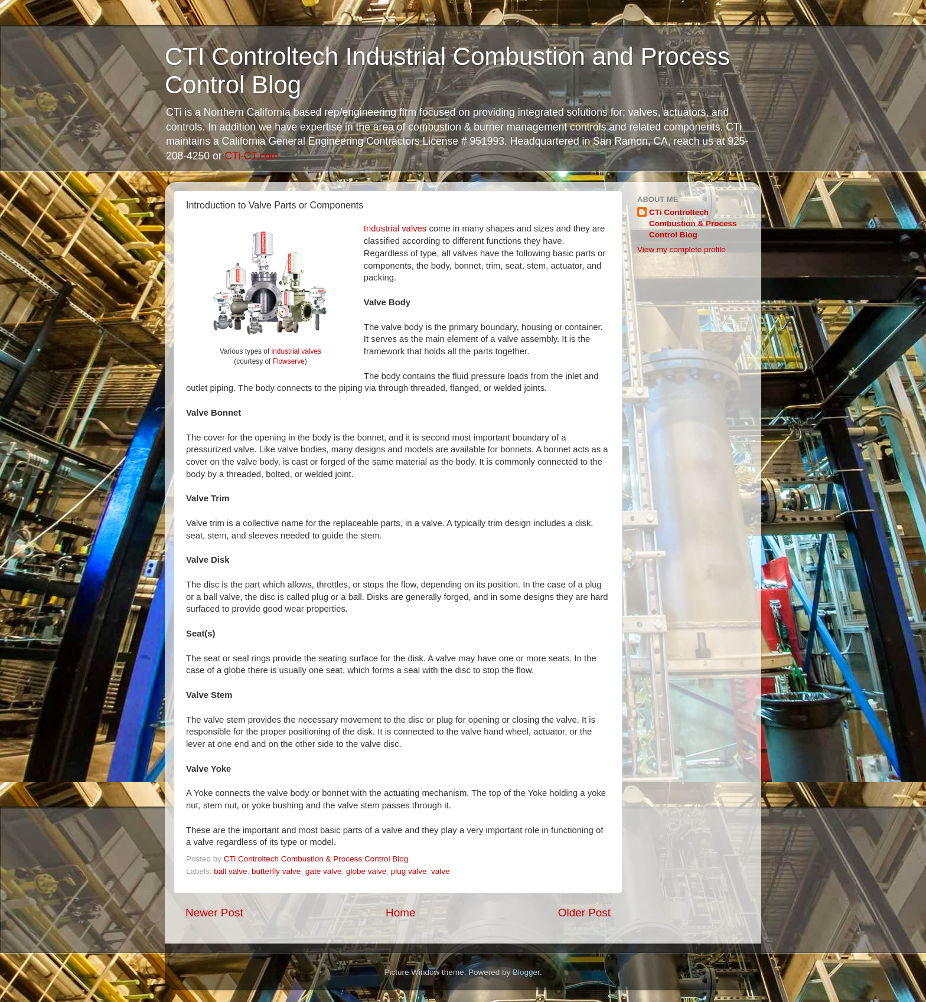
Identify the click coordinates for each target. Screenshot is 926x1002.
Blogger (526, 972)
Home (400, 912)
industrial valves (296, 351)
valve (440, 871)
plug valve (409, 871)
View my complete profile (681, 249)
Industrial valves (395, 228)
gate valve (323, 871)
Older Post (584, 912)
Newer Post (214, 912)
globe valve (366, 871)
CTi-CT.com (251, 156)
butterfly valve (276, 871)
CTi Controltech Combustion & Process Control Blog (693, 223)
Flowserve (289, 361)
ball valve (230, 871)
